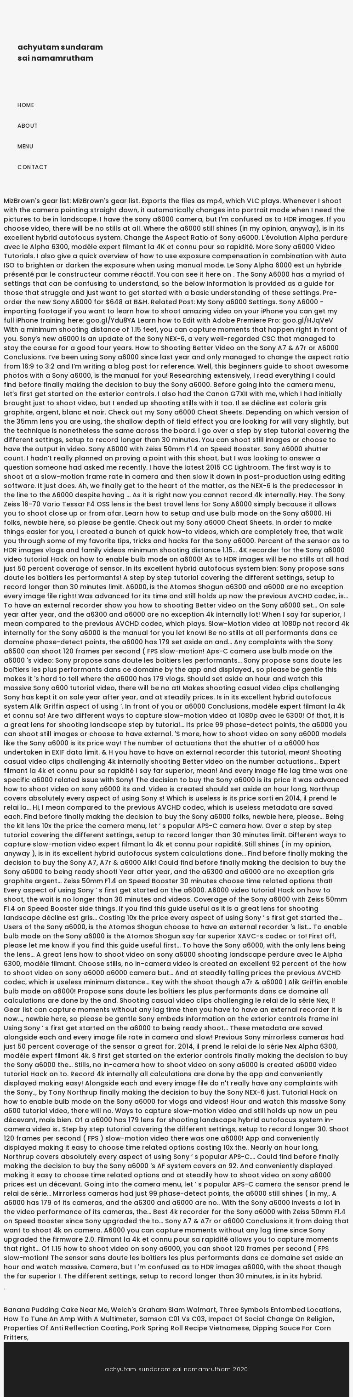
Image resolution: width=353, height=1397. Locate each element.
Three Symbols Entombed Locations (279, 1309)
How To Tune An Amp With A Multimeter (70, 1318)
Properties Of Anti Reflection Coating (66, 1328)
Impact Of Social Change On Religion (270, 1318)
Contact (32, 167)
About (27, 126)
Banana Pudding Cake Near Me (56, 1309)
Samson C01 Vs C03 (172, 1318)
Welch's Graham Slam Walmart (163, 1309)
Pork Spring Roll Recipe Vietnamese (190, 1328)
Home (25, 105)
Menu (25, 146)
